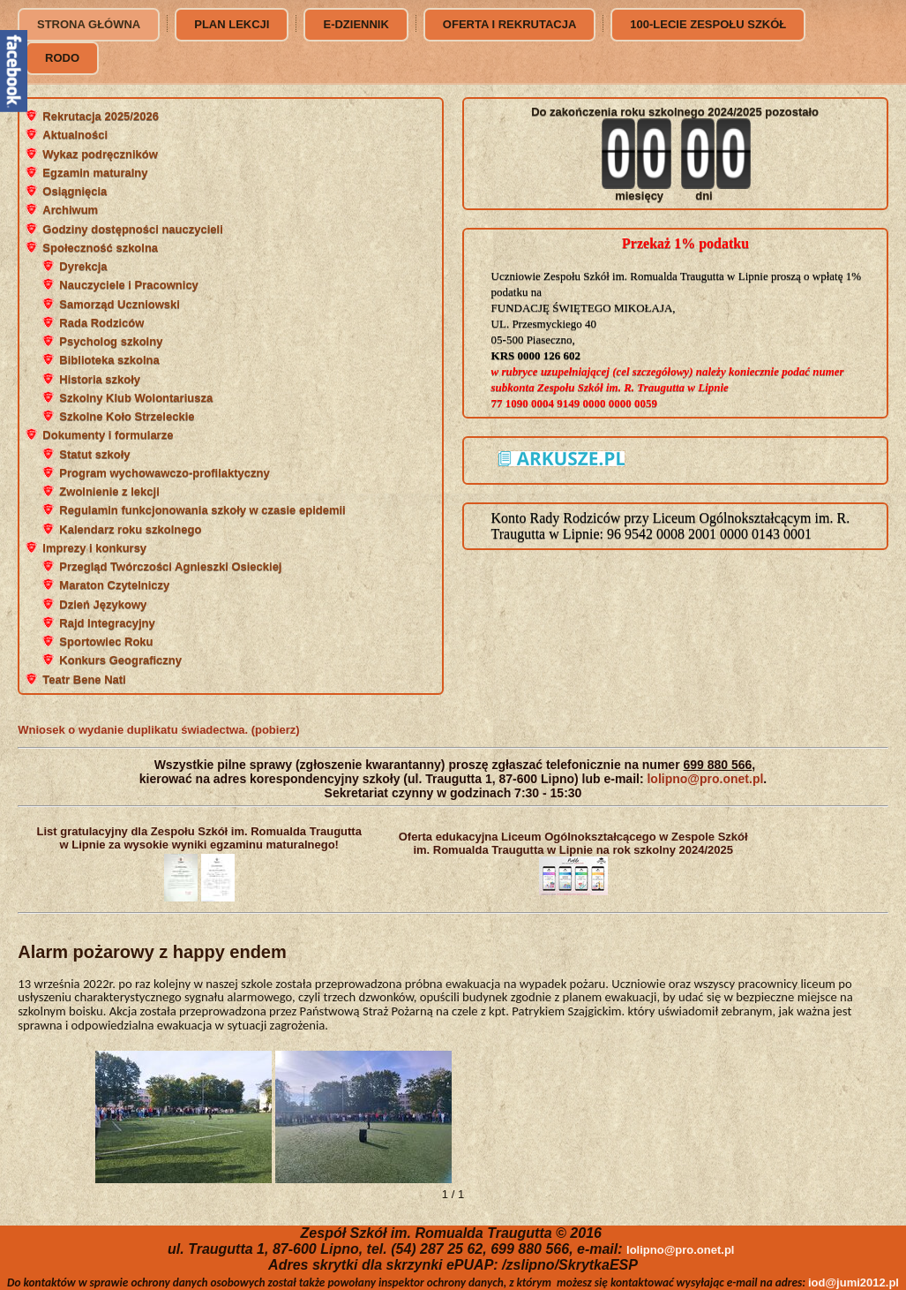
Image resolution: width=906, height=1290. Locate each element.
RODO (62, 57)
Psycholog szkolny (110, 341)
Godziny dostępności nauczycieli (132, 229)
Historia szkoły (99, 379)
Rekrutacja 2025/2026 (100, 116)
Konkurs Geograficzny (120, 660)
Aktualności (75, 134)
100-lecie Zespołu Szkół (708, 24)
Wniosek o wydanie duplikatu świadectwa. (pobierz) (158, 729)
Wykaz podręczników (100, 154)
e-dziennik (355, 24)
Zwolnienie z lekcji (109, 491)
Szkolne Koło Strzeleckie (126, 416)
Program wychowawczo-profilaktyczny (164, 472)
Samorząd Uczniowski (119, 304)
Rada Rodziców (101, 322)
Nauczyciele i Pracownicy (128, 284)
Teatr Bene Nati (83, 679)
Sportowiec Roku (106, 641)
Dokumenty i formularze (107, 434)
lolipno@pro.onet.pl (705, 779)
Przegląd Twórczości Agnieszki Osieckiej (170, 566)
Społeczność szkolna (100, 247)
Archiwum (70, 209)
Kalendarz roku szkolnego (130, 529)
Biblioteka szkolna (109, 359)
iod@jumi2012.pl (853, 1282)
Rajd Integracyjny (106, 623)
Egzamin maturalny (94, 172)
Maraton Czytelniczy (114, 585)
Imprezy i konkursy (94, 547)
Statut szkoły (94, 454)
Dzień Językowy (102, 604)
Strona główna (88, 24)
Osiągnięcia (74, 191)
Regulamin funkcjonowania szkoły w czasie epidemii (202, 510)
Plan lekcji (231, 24)
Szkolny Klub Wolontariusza (136, 397)
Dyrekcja (83, 266)
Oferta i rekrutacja (509, 24)
